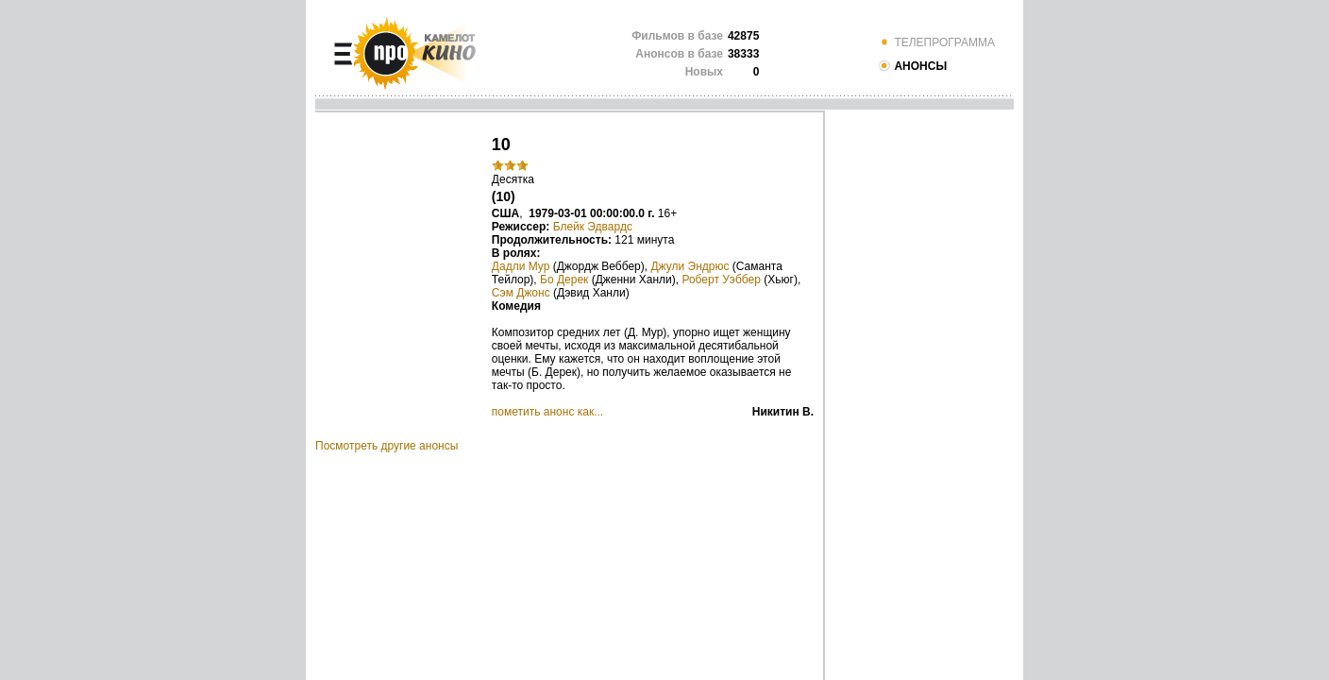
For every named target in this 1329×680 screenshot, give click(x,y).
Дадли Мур (521, 266)
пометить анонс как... (547, 411)
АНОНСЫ (912, 66)
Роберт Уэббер (721, 279)
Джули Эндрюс (689, 266)
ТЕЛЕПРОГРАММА (936, 42)
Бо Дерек (564, 279)
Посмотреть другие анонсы (386, 445)
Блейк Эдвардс (592, 226)
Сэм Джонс (521, 292)
